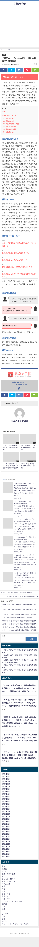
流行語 (4, 921)
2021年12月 (6, 841)
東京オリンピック (8, 881)
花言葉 (4, 869)
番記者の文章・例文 (11, 124)
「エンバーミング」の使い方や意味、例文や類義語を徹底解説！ (21, 596)
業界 (4, 54)
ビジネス (5, 914)
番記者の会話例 (9, 126)
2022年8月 (6, 821)
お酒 (3, 876)
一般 (3, 906)
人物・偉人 (6, 899)
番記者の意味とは (10, 118)
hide (4, 111)
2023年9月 (6, 789)
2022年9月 (6, 819)
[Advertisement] (19, 27)
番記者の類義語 (9, 129)
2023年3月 (6, 804)
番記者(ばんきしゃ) (9, 115)
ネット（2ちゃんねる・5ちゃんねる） (16, 924)
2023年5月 (6, 799)
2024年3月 (6, 774)
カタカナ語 (6, 884)
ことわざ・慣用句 (8, 879)
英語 (3, 909)
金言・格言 (6, 894)
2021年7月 (6, 854)
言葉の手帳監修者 (19, 421)
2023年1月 (6, 809)
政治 (3, 891)
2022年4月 (6, 831)
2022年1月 (6, 839)
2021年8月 (6, 851)
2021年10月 (6, 846)
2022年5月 (6, 829)
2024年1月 (6, 779)
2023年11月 (6, 784)
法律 (3, 919)
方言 (3, 866)
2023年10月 (6, 786)
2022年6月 (6, 826)
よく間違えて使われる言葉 (12, 901)
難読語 (4, 904)
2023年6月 (6, 796)
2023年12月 (6, 781)
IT (2, 911)
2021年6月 (6, 856)
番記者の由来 (8, 121)
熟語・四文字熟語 (8, 874)
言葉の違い (6, 896)
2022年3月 (6, 834)
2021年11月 (6, 844)
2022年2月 (6, 836)
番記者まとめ (8, 132)
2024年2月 (6, 776)
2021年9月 (6, 849)
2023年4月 (6, 801)
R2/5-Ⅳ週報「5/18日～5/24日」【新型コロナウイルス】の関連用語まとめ (19, 758)
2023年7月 (6, 794)
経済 (3, 886)
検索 (3, 636)
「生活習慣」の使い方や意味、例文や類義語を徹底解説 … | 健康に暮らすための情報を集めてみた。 (19, 723)
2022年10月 (6, 816)
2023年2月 (6, 806)
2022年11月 (6, 814)
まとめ (4, 871)
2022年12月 (6, 811)
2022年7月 (6, 824)
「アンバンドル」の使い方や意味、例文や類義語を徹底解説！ (17, 592)
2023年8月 (6, 791)
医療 (3, 916)
